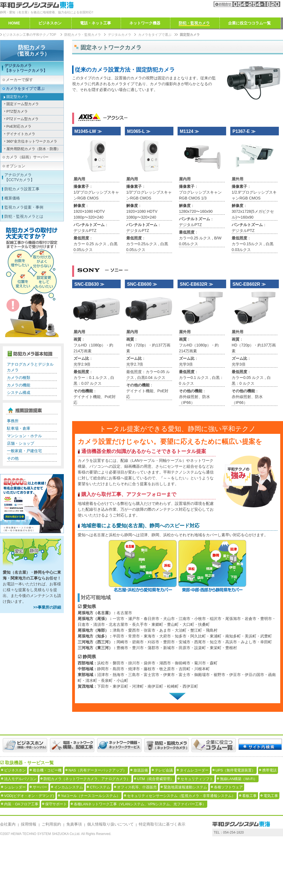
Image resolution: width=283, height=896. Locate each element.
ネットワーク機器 (144, 23)
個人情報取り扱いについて (110, 878)
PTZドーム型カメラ (22, 119)
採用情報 (28, 878)
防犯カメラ (31, 50)
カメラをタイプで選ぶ (154, 35)
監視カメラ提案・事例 (23, 207)
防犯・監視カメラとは (23, 216)
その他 (13, 458)
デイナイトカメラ (20, 134)
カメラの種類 (18, 377)
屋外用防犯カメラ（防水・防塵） (33, 149)
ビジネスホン (50, 23)
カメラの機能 (18, 385)
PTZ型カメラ (17, 111)
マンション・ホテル (24, 436)
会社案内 (189, 4)
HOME (14, 23)
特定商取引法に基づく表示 (162, 878)
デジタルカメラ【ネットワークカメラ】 (25, 68)
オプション (15, 166)
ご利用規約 (51, 878)
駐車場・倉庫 (18, 428)
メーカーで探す (19, 79)
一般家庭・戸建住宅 (24, 451)
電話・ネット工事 (95, 23)
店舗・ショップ (20, 443)
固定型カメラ (17, 97)
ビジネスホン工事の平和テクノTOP (29, 35)
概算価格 (12, 198)
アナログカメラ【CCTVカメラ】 (19, 177)
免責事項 (74, 878)
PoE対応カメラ (18, 126)
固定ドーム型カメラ (22, 104)
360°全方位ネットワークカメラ (31, 141)
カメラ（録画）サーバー (27, 157)
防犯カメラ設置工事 (21, 189)
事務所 (13, 421)
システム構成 (18, 392)
